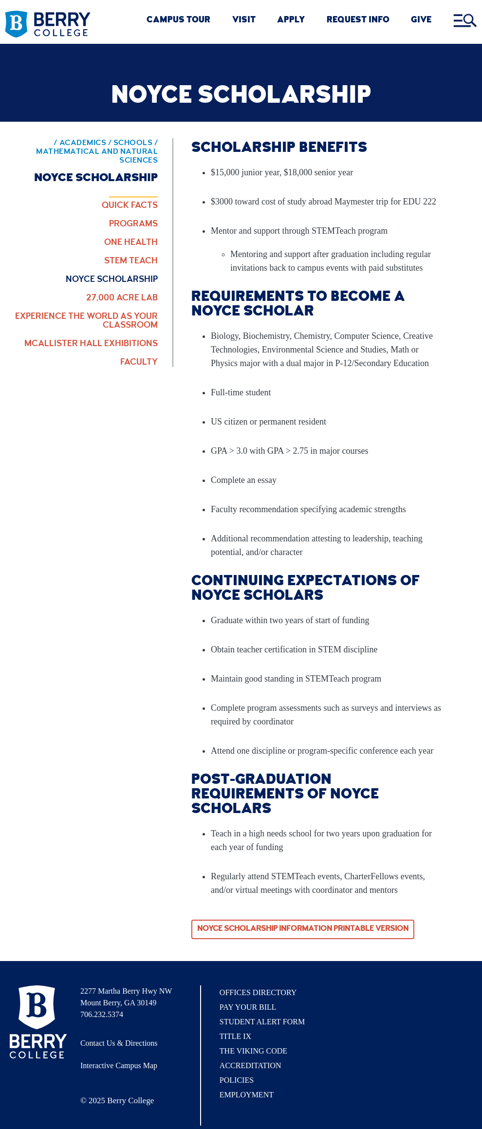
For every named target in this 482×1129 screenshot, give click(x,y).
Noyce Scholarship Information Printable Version (302, 929)
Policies (237, 1080)
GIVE (421, 21)
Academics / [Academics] (86, 144)
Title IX (235, 1036)
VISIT (244, 21)
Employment (247, 1095)
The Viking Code (253, 1051)
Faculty (139, 362)
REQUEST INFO (358, 21)
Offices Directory (258, 992)
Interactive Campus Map (118, 1065)
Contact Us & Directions (119, 1043)
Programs (133, 224)
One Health (131, 243)
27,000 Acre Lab (122, 298)
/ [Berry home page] (49, 144)
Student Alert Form (262, 1022)
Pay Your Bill (248, 1007)
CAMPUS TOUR (178, 21)
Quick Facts (130, 206)
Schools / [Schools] (135, 144)
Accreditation (250, 1065)
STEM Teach (131, 261)
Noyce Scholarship (112, 280)
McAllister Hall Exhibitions (91, 344)
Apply (291, 21)
